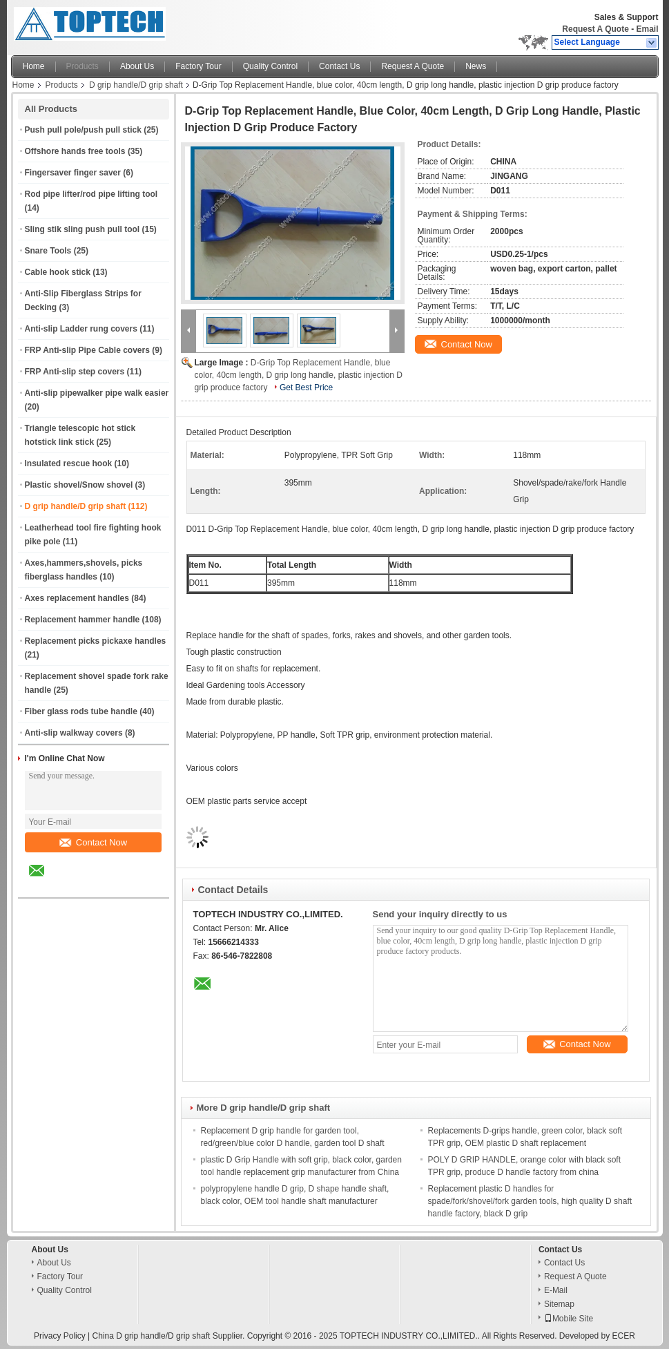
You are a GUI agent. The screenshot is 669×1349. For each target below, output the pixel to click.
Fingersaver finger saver (73, 173)
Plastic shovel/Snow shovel (79, 485)
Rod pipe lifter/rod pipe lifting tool (91, 194)
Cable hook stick (57, 272)
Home (34, 66)
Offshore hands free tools (75, 151)
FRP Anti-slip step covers (75, 371)
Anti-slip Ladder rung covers (81, 329)
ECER (623, 1336)
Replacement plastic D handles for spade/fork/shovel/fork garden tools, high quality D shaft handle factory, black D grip (530, 1201)
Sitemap (559, 1304)
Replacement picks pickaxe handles (95, 641)
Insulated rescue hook (69, 463)
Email (647, 29)
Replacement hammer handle (82, 619)
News (475, 66)
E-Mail (556, 1290)
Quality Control (270, 66)
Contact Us (339, 66)
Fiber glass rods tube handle (81, 711)
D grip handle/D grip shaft (136, 85)
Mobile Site (568, 1318)
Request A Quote (595, 29)
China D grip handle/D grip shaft (152, 1336)
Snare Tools (48, 251)
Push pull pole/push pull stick (83, 130)
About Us (137, 66)
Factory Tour (198, 66)
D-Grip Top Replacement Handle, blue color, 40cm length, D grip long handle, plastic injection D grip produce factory (299, 375)
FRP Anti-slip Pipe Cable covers (87, 350)
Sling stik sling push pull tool (82, 229)
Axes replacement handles (77, 598)
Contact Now (93, 842)
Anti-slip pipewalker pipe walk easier (97, 393)
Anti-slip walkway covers (74, 733)
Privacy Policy (60, 1336)
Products (82, 66)
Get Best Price (306, 387)
